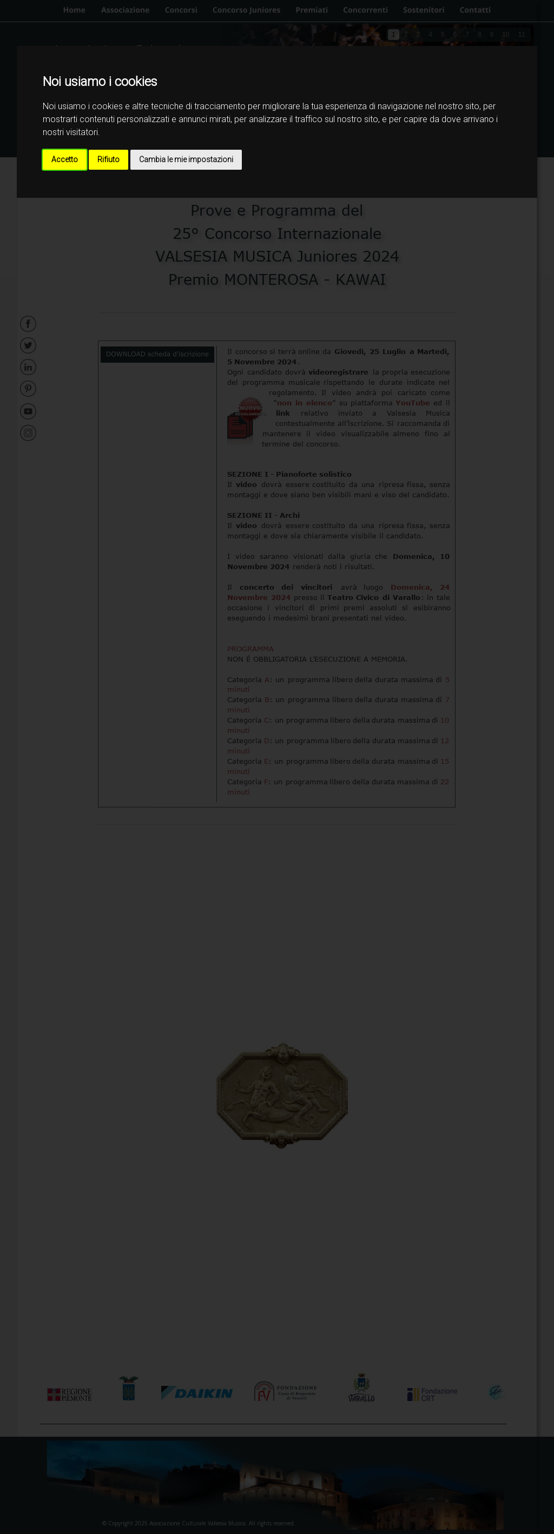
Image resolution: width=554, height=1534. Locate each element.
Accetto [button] (64, 159)
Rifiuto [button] (108, 159)
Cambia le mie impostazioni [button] (186, 159)
